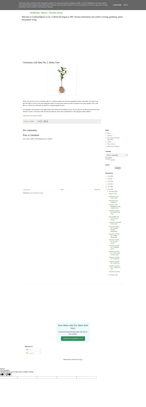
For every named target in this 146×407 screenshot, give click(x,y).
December (112, 191)
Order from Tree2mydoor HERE (32, 115)
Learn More (117, 5)
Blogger (80, 359)
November (112, 275)
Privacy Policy (111, 144)
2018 (109, 181)
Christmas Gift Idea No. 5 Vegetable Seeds (114, 247)
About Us (109, 135)
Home (62, 189)
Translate (110, 160)
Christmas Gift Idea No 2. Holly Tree (114, 262)
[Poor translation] (8, 374)
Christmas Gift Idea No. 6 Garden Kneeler (114, 241)
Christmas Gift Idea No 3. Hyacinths (114, 258)
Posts (28, 350)
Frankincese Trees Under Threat (113, 197)
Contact (109, 142)
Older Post (97, 189)
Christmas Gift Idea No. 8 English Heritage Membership (114, 229)
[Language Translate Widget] (117, 155)
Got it (126, 5)
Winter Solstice (113, 194)
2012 (109, 186)
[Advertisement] (73, 39)
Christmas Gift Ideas (114, 271)
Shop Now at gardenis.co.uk (73, 338)
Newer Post (26, 189)
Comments (30, 353)
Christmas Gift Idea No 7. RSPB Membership (114, 235)
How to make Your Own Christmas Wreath (114, 218)
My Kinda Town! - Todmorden (114, 201)
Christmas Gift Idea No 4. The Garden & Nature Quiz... (114, 253)
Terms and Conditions (113, 146)
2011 (109, 189)
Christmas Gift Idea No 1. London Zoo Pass (114, 267)
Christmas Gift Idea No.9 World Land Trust (114, 212)
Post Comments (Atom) (36, 193)
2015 (109, 184)
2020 (109, 179)
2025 (109, 176)
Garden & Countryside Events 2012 (115, 223)
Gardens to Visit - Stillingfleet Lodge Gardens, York (114, 206)
